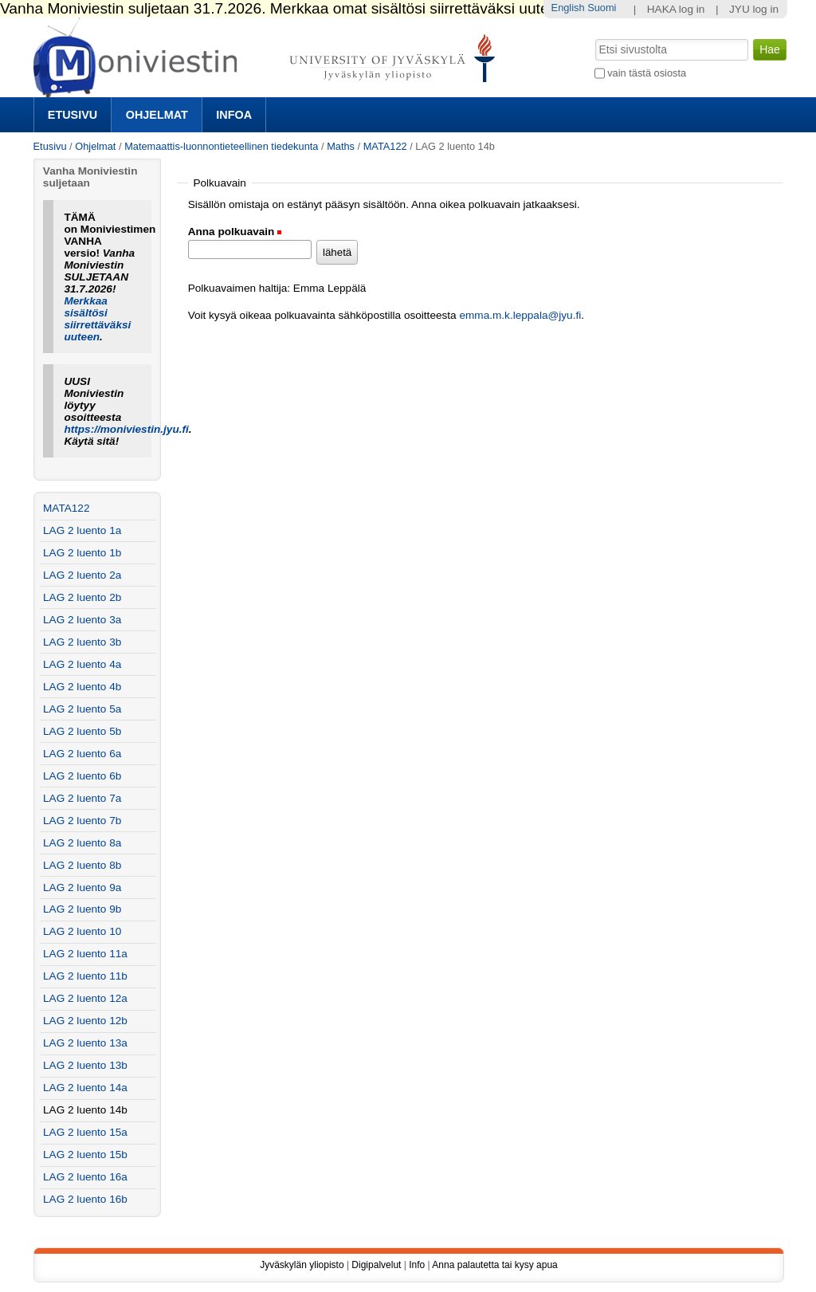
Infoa (234, 114)
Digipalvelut (376, 1264)
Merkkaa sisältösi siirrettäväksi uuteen (97, 319)
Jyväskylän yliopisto (301, 1264)
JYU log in (754, 9)
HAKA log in (676, 9)
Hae (593, 37)
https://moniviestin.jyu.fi (126, 429)
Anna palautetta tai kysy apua (494, 1264)
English (568, 8)
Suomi (601, 8)
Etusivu (72, 114)
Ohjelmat (157, 114)
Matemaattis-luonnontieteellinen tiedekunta (221, 146)
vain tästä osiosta (646, 73)
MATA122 (385, 146)
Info (417, 1264)
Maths (341, 146)
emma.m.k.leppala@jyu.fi (520, 315)
